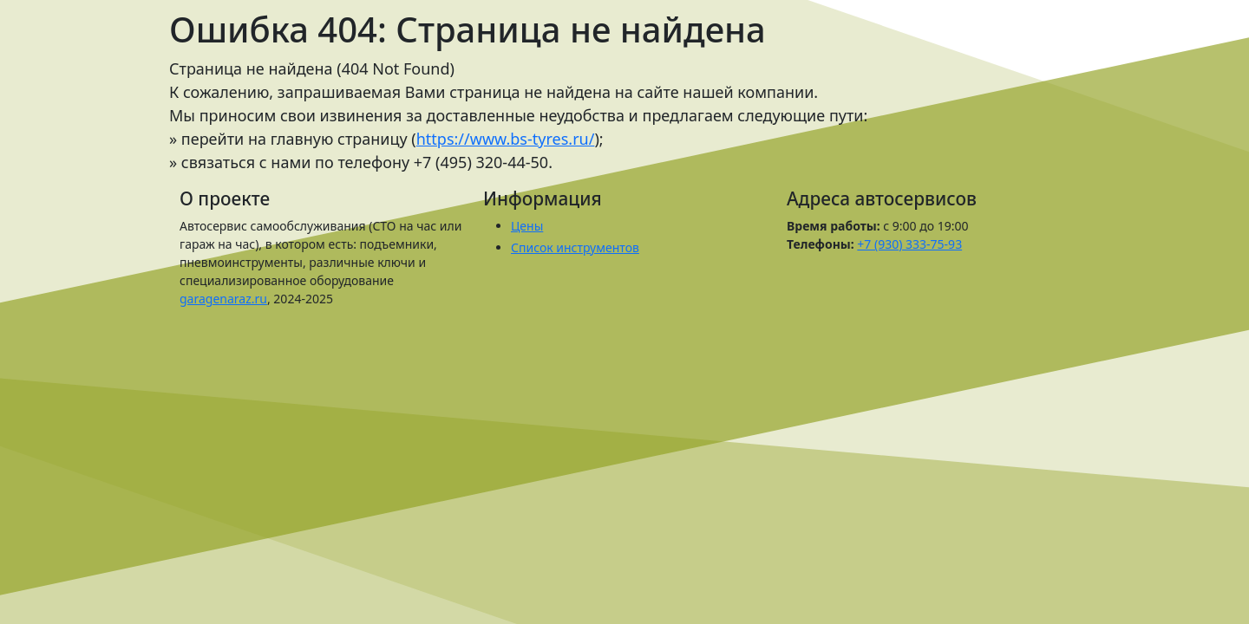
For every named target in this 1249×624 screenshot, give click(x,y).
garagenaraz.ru (223, 298)
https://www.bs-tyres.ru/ (505, 138)
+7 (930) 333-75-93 (909, 244)
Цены (527, 226)
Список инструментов (575, 247)
